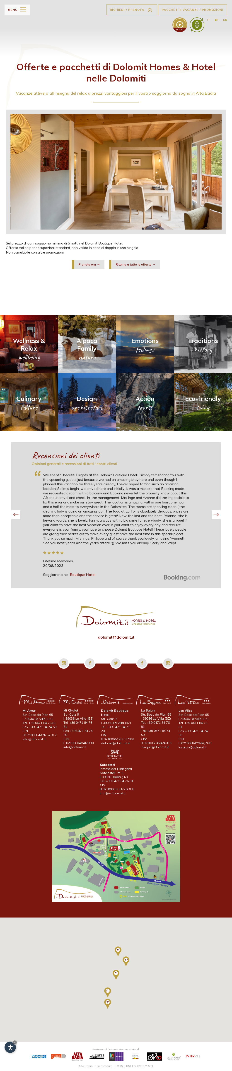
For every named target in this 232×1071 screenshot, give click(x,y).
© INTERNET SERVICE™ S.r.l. (135, 1066)
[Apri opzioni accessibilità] (10, 1047)
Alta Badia (86, 1066)
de (225, 19)
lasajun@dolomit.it (155, 747)
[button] (15, 514)
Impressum (104, 1066)
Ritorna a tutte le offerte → (135, 264)
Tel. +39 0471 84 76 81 (39, 723)
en (216, 19)
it (208, 19)
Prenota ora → (89, 264)
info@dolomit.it (34, 739)
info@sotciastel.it (113, 793)
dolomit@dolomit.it (116, 637)
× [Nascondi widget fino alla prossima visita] (15, 1042)
